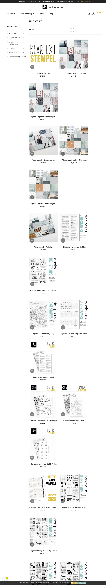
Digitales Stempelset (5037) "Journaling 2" (65, 449)
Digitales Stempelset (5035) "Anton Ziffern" (40, 486)
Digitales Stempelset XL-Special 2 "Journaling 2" (65, 263)
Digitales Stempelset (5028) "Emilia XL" (65, 486)
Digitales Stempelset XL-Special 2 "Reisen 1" (65, 300)
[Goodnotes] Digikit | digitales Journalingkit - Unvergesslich (65, 78)
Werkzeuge (13, 63)
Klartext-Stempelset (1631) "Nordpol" (65, 226)
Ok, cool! (73, 583)
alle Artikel (12, 37)
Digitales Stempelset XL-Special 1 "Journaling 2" (65, 337)
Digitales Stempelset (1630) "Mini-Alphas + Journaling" (65, 189)
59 (97, 500)
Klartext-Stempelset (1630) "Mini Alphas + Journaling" (90, 226)
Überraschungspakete (16, 67)
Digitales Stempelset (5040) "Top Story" (40, 449)
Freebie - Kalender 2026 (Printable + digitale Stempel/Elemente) (40, 263)
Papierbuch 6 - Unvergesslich (40, 115)
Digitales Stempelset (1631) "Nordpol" (40, 189)
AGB (68, 527)
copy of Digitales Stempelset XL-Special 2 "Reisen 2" (40, 300)
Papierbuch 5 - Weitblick (40, 152)
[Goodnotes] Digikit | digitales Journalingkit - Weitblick (65, 115)
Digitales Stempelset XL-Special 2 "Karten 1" (40, 337)
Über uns (57, 531)
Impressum (58, 527)
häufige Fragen (70, 531)
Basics (11, 59)
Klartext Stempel (15, 44)
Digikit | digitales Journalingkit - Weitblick (90, 115)
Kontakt (57, 542)
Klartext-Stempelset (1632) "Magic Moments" (40, 226)
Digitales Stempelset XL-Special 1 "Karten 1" (40, 412)
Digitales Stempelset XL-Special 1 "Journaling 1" (90, 337)
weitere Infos (81, 583)
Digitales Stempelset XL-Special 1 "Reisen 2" (40, 374)
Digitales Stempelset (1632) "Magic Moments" (90, 152)
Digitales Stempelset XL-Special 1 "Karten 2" (90, 374)
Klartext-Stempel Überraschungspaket (40, 78)
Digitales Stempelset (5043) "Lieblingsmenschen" (65, 412)
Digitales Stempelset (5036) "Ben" (90, 449)
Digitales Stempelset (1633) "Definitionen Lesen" (65, 152)
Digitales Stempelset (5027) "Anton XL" (90, 486)
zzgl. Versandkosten (56, 562)
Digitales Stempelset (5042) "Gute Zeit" (90, 412)
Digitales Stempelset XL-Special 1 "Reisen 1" (65, 374)
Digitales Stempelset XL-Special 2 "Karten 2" (90, 300)
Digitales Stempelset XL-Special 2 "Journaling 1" (90, 263)
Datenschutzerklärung (81, 527)
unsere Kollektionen (13, 53)
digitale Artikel (14, 48)
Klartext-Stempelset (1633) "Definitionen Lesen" (90, 189)
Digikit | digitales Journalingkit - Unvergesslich (90, 78)
